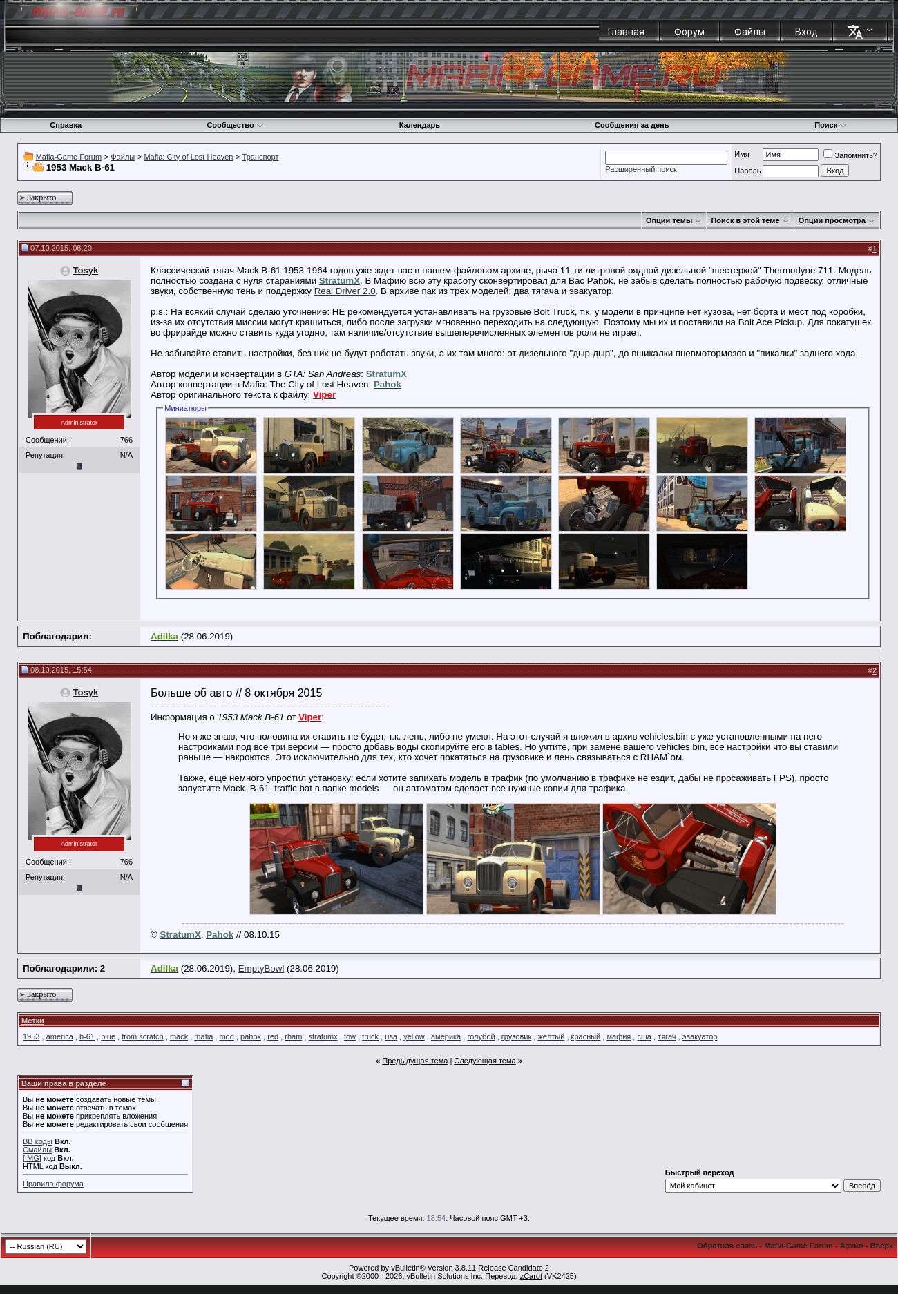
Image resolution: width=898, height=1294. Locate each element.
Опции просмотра (832, 220)
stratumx (323, 1036)
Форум (689, 31)
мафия (618, 1036)
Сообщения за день (632, 125)
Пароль (747, 170)
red (272, 1036)
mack (179, 1036)
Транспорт (260, 157)
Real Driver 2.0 (345, 291)
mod (226, 1036)
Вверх (881, 1246)
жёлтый (550, 1036)
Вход (806, 31)
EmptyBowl (261, 968)
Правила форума (53, 1183)
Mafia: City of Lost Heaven (188, 157)
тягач (667, 1036)
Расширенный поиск (641, 169)
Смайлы (37, 1150)
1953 (31, 1036)
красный (586, 1036)
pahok (250, 1036)
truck (370, 1036)
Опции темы (669, 220)
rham (293, 1036)
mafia (203, 1036)
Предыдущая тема (415, 1060)
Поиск (830, 125)
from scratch (143, 1036)
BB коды (37, 1141)
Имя (741, 154)
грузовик (516, 1036)
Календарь (419, 125)
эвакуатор (700, 1036)
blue (108, 1036)
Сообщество (235, 125)
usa (391, 1036)
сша (644, 1036)
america (59, 1036)
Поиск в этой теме (745, 220)
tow (350, 1036)
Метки (32, 1020)
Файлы (749, 31)
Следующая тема (484, 1060)
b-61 (87, 1036)
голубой (481, 1036)
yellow (414, 1036)
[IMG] (32, 1158)
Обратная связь (727, 1246)
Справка (66, 125)
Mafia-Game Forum (69, 157)
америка (446, 1036)
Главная (626, 31)
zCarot (531, 1276)
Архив (851, 1246)
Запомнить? (850, 155)
